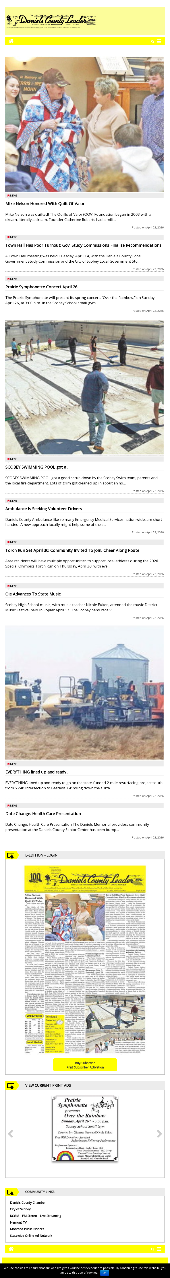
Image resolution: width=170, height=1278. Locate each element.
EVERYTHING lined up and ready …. (38, 772)
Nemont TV (18, 1222)
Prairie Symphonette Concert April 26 (41, 286)
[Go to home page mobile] (9, 41)
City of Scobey (20, 1209)
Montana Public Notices (27, 1229)
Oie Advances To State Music (33, 594)
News (13, 195)
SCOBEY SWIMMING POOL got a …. (38, 467)
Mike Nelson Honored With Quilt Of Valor (45, 203)
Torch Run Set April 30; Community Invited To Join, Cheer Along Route (72, 550)
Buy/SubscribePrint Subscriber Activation (85, 1065)
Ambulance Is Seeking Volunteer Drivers (43, 508)
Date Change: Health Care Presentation (43, 813)
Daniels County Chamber (28, 1202)
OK (104, 1272)
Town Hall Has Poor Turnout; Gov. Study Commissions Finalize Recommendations (83, 245)
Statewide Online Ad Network (31, 1235)
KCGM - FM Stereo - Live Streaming (35, 1216)
